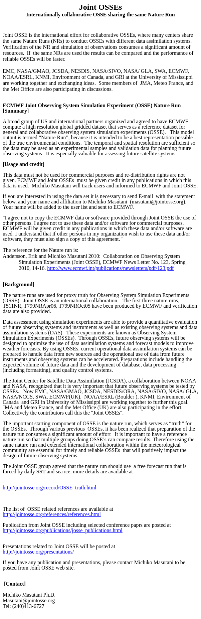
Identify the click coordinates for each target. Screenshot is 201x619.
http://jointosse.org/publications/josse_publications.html (63, 530)
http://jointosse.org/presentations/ (38, 552)
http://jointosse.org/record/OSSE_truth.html (49, 487)
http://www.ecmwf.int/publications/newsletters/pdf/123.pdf (110, 268)
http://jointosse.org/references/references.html (52, 514)
